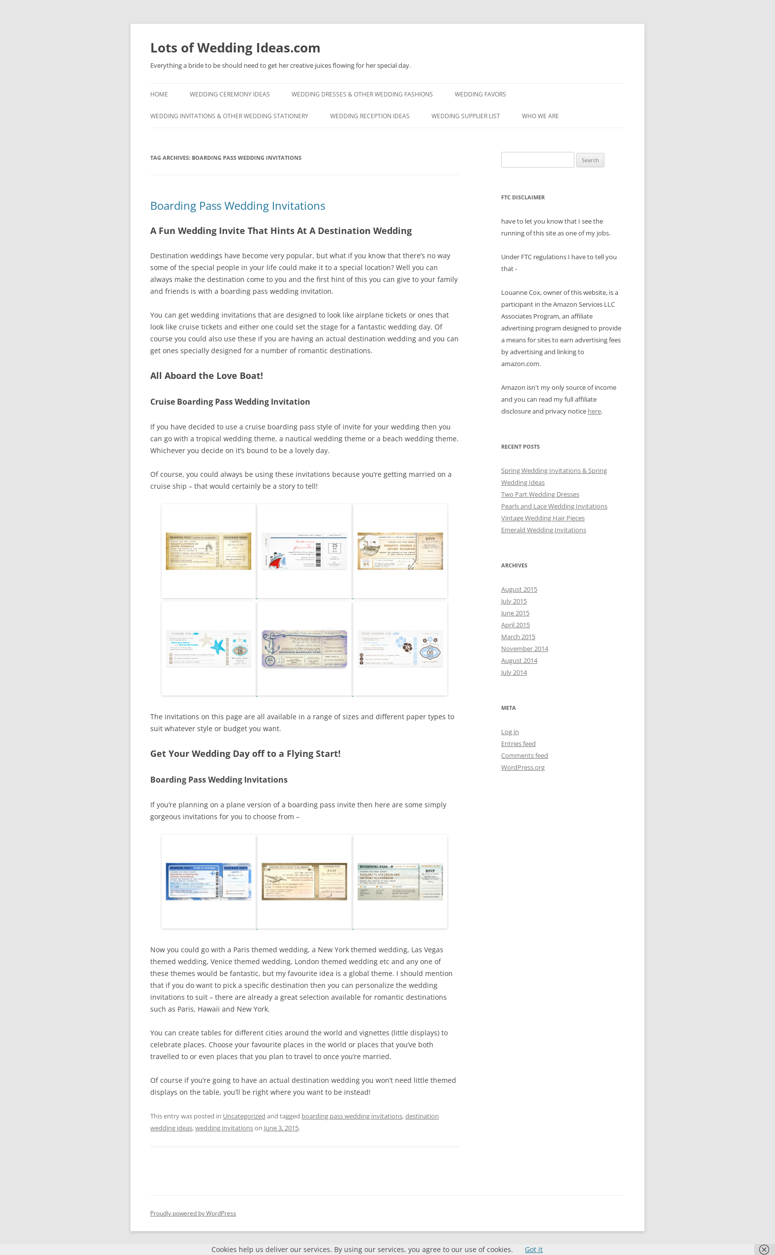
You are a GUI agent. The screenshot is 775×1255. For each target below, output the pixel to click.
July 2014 (514, 672)
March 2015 (518, 636)
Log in (510, 731)
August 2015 (519, 589)
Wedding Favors (480, 94)
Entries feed (518, 743)
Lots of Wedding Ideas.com (235, 47)
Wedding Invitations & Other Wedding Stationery (229, 116)
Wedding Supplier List (465, 116)
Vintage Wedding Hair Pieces (543, 517)
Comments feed (524, 755)
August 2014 (519, 660)
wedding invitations (224, 1127)
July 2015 (514, 601)
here (594, 411)
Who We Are (540, 116)
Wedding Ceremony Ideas (230, 94)
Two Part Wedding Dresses (540, 494)
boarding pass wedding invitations (351, 1116)
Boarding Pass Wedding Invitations (237, 205)
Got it (534, 1249)
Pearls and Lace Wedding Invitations (554, 506)
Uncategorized (244, 1116)
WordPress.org (523, 767)
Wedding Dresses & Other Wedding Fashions (362, 94)
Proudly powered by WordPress (193, 1213)
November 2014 (524, 648)
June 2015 (515, 612)
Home (159, 94)
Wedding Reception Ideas (370, 116)
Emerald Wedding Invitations (543, 529)
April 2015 (515, 624)
